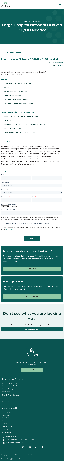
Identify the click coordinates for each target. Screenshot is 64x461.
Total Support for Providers (10, 386)
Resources (5, 415)
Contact (4, 423)
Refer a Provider (32, 296)
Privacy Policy (6, 459)
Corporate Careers (7, 421)
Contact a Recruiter (32, 329)
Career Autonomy (7, 389)
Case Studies (6, 402)
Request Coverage (8, 405)
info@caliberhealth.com (14, 442)
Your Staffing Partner (8, 399)
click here (9, 229)
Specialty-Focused (7, 412)
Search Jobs (32, 370)
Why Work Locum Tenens (10, 383)
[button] (60, 4)
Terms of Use (16, 459)
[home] (5, 5)
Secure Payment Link (9, 429)
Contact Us (32, 269)
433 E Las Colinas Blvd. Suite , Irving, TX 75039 (20, 439)
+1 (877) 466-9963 (11, 436)
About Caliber (6, 418)
